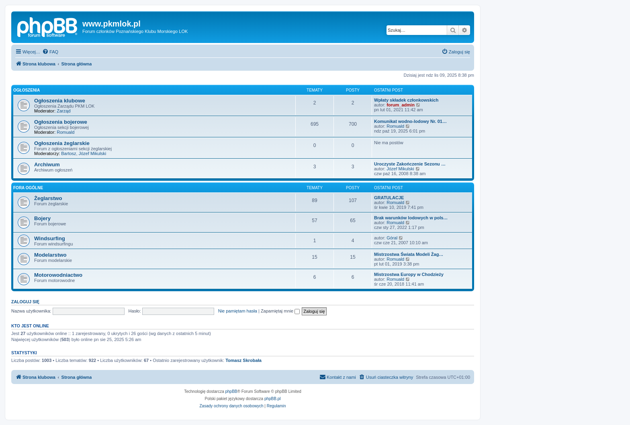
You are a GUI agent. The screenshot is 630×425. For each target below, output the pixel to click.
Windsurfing (49, 238)
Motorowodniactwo (58, 275)
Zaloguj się (25, 301)
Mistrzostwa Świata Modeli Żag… (408, 254)
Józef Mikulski (92, 153)
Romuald (65, 132)
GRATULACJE (389, 197)
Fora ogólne (28, 188)
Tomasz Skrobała (243, 360)
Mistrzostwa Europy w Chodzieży (409, 274)
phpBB (231, 391)
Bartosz (68, 153)
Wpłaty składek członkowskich (406, 100)
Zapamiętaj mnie (280, 311)
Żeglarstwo (48, 198)
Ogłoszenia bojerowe (60, 122)
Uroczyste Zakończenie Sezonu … (410, 163)
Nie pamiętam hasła (237, 311)
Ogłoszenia (26, 90)
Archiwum (47, 164)
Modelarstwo (50, 255)
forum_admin (401, 104)
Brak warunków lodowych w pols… (411, 217)
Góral (392, 237)
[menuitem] (50, 52)
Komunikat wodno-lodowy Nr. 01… (410, 121)
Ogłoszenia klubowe (59, 101)
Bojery (42, 218)
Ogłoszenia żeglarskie (62, 143)
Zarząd (63, 110)
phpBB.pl (272, 398)
